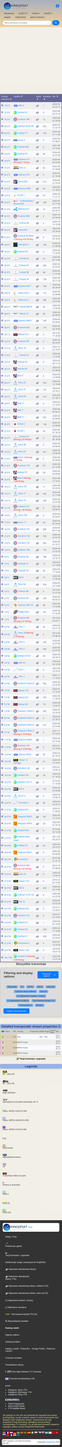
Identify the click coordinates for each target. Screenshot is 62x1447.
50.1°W (7, 908)
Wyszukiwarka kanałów (16, 1321)
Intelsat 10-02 (24, 655)
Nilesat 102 (23, 690)
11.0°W (7, 739)
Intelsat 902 (23, 908)
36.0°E (7, 320)
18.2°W (7, 782)
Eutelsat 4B (23, 591)
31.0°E (7, 355)
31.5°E (7, 348)
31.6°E (7, 376)
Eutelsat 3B (23, 598)
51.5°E (7, 209)
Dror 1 (22, 669)
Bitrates (39, 1005)
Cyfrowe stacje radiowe (25, 991)
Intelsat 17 (23, 133)
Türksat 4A (24, 265)
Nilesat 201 (23, 697)
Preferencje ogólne (13, 1245)
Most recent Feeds (16, 1406)
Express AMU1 (25, 320)
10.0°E (7, 550)
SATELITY (23, 13)
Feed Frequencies (16, 1404)
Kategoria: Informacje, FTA (20, 1392)
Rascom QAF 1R (26, 605)
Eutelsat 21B (24, 465)
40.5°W (7, 888)
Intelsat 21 (23, 936)
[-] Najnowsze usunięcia (17, 1001)
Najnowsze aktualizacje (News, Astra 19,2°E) (26, 1293)
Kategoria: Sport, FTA (17, 1390)
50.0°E (7, 223)
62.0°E (7, 154)
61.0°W (7, 943)
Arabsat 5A (22, 361)
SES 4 (21, 789)
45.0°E (7, 251)
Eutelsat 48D (24, 865)
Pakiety (8, 1349)
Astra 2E (22, 382)
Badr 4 (20, 403)
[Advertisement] (31, 59)
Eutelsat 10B (24, 549)
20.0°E (7, 472)
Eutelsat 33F (23, 341)
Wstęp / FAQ (11, 1237)
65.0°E (7, 140)
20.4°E (7, 479)
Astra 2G (22, 396)
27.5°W (7, 809)
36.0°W (7, 852)
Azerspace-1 (23, 244)
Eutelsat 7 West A (26, 711)
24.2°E (7, 438)
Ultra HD (50, 987)
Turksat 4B (24, 223)
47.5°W (7, 901)
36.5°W (7, 866)
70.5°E (7, 119)
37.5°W (7, 874)
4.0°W (7, 669)
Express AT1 (24, 159)
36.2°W (7, 859)
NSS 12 (22, 167)
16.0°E (7, 529)
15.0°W (7, 761)
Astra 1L (22, 795)
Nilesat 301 (23, 704)
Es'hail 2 (21, 424)
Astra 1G (22, 348)
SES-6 (21, 887)
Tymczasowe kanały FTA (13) (21, 1314)
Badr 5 (20, 375)
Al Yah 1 (21, 195)
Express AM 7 (25, 286)
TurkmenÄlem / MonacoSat (23, 202)
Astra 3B (22, 444)
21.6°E (7, 458)
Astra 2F (22, 389)
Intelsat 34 (23, 929)
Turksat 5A (24, 355)
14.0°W (7, 754)
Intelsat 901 (23, 809)
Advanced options (49, 975)
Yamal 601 (23, 229)
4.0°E (6, 591)
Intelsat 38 (23, 251)
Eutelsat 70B (24, 119)
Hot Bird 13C (24, 915)
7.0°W (7, 690)
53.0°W (7, 922)
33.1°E (7, 334)
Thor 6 (22, 648)
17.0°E (7, 522)
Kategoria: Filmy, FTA (17, 1394)
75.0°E (7, 105)
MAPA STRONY (37, 17)
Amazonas (23, 859)
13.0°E (7, 536)
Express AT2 (24, 174)
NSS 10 (22, 874)
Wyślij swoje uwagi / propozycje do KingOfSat (25, 1262)
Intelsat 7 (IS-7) (25, 782)
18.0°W (7, 775)
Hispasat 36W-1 (25, 852)
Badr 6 (20, 478)
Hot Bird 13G (24, 536)
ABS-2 (21, 105)
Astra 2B (22, 633)
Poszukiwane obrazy (14, 1365)
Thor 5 (22, 642)
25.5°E (7, 431)
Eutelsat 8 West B (26, 724)
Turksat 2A (24, 436)
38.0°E (7, 307)
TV (22, 987)
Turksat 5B (24, 272)
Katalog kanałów (12, 1342)
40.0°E (7, 286)
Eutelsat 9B (23, 556)
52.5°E (7, 195)
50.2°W (7, 915)
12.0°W (7, 747)
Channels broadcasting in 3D (20, 1378)
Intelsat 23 (23, 922)
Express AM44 (25, 739)
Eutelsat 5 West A (26, 730)
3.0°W (7, 662)
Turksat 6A (24, 258)
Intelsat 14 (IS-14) (26, 894)
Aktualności (9, 13)
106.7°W (8, 957)
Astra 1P (22, 493)
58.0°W (7, 936)
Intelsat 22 (23, 112)
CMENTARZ (20, 17)
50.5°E (7, 216)
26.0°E (7, 403)
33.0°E (7, 341)
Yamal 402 (23, 181)
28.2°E (7, 382)
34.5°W (7, 845)
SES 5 (21, 577)
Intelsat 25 (23, 956)
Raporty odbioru (12, 1335)
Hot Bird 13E (24, 768)
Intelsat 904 (23, 830)
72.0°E (7, 112)
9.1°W (7, 732)
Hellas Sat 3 (23, 299)
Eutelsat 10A (24, 745)
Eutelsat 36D (24, 327)
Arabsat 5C (22, 472)
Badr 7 (20, 410)
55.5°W (7, 929)
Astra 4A (22, 584)
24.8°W (7, 802)
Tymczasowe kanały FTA (44, 1001)
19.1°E (7, 508)
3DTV (39, 987)
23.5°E (7, 445)
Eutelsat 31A (24, 506)
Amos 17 (22, 522)
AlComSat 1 (24, 802)
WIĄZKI (7, 17)
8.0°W (7, 718)
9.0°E (6, 556)
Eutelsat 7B (23, 570)
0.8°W (7, 626)
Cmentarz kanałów (13, 1358)
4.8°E (6, 577)
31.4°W (7, 830)
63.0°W (7, 950)
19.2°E (7, 486)
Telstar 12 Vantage (20, 761)
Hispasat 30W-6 (25, 823)
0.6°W (7, 634)
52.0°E (7, 202)
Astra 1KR (22, 515)
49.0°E (7, 230)
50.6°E (7, 237)
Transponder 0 (25, 1005)
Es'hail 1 (21, 430)
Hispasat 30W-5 (25, 816)
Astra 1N (22, 500)
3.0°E (6, 598)
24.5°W (7, 796)
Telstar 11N (24, 881)
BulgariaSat (23, 612)
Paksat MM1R (26, 306)
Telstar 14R (24, 950)
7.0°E (6, 563)
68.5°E (7, 126)
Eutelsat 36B (24, 215)
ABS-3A (22, 662)
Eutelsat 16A (24, 529)
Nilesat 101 (23, 334)
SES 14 (22, 901)
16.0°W (7, 768)
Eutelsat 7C (23, 563)
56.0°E (7, 160)
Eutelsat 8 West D (26, 718)
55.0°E (7, 181)
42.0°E (7, 258)
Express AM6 (25, 188)
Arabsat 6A (22, 368)
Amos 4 (21, 140)
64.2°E (7, 147)
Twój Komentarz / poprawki (32, 1059)
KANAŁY (36, 13)
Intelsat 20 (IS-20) (26, 126)
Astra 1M (22, 486)
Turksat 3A (24, 279)
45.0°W (7, 895)
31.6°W (7, 838)
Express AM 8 (25, 754)
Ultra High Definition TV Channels (23, 1372)
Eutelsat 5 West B (26, 683)
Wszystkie (12, 987)
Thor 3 (22, 676)
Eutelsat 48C (24, 617)
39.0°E (7, 293)
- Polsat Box (24, 1349)
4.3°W (7, 676)
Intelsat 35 (23, 845)
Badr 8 (20, 417)
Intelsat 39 (23, 153)
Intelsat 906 (23, 146)
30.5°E (7, 362)
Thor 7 (22, 626)
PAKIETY (48, 13)
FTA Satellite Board (16, 1408)
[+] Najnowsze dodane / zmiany (31, 996)
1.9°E (6, 612)
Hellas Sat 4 (23, 292)
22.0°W (7, 789)
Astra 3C (22, 451)
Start (17, 1227)
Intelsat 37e (23, 775)
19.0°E (7, 515)
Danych (43, 991)
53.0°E (7, 188)
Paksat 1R (24, 313)
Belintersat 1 (24, 209)
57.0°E (7, 167)
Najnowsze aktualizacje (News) (20, 1269)
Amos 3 (21, 457)
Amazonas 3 (23, 943)
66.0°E (7, 133)
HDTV (30, 987)
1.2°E (6, 619)
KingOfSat (50, 1442)
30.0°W (7, 816)
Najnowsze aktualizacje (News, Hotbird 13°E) (26, 1286)
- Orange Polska (37, 1349)
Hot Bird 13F (24, 542)
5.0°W (7, 683)
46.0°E (7, 244)
